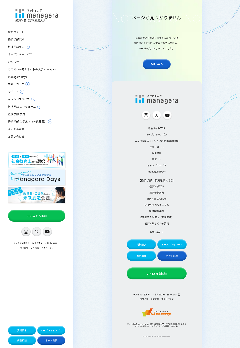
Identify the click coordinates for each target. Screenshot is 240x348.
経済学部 (156, 153)
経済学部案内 (157, 192)
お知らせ (13, 62)
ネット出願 (51, 340)
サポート (156, 159)
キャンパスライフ (156, 165)
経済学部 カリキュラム (156, 205)
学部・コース (157, 146)
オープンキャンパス (20, 54)
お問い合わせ (16, 136)
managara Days (17, 77)
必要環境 (34, 247)
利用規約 (24, 247)
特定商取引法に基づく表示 (44, 243)
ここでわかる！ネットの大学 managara (32, 69)
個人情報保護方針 (21, 243)
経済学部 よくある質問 (156, 223)
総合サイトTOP (17, 32)
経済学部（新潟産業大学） (37, 15)
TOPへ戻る (156, 64)
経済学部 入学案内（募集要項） (157, 217)
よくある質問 (16, 129)
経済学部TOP (16, 39)
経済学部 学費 (16, 114)
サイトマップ (47, 247)
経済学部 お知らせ (156, 198)
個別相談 (22, 340)
